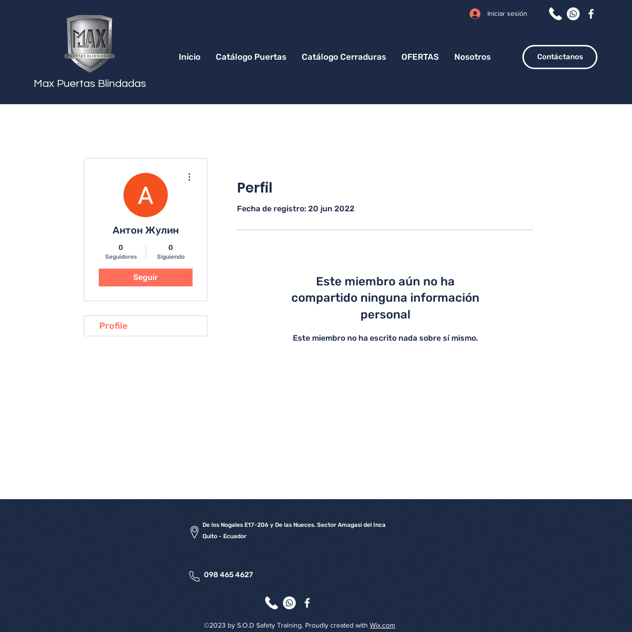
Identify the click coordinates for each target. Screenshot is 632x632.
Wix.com (382, 625)
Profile (113, 325)
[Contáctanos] (559, 57)
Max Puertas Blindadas (90, 83)
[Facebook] (591, 13)
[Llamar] (555, 13)
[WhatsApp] (573, 13)
